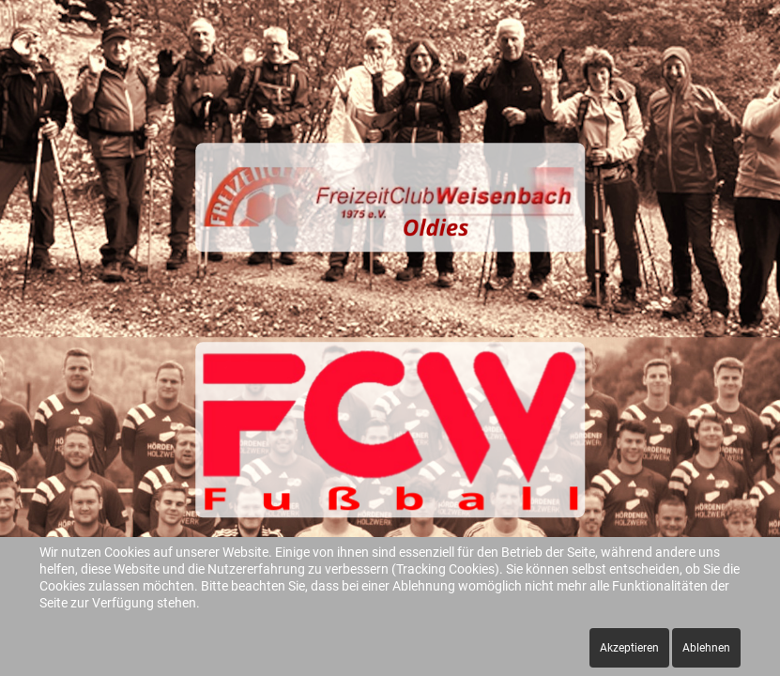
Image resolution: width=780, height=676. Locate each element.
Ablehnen (706, 647)
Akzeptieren (629, 647)
